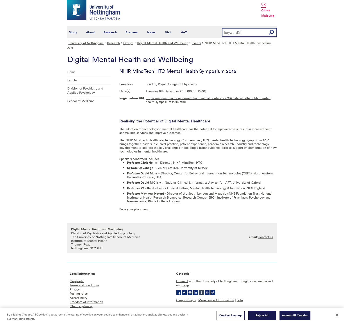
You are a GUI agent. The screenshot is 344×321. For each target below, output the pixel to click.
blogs (185, 285)
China (265, 10)
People (72, 80)
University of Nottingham (86, 43)
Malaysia (267, 15)
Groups (128, 43)
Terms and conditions (84, 285)
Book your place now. (134, 209)
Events (196, 43)
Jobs (240, 300)
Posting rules (79, 293)
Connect (182, 281)
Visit (168, 32)
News (151, 32)
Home (71, 72)
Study (73, 32)
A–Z (184, 32)
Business (131, 32)
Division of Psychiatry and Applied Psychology (85, 90)
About (90, 32)
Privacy (75, 289)
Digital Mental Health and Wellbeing (162, 43)
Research (110, 32)
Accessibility (78, 298)
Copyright (77, 281)
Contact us (265, 237)
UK (263, 4)
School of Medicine (81, 101)
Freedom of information (86, 302)
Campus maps (186, 300)
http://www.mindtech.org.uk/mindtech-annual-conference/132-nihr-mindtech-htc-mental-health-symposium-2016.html (208, 100)
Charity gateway (81, 306)
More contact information (216, 300)
